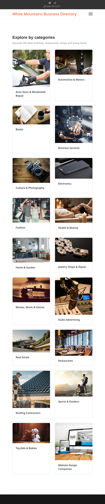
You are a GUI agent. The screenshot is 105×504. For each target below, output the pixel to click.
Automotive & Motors (71, 79)
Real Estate (22, 357)
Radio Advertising (69, 319)
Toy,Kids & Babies (26, 448)
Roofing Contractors (28, 413)
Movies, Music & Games (30, 307)
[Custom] (55, 2)
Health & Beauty (68, 227)
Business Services (69, 148)
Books (19, 129)
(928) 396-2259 (53, 6)
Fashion (20, 227)
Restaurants (65, 360)
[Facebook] (50, 2)
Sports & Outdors (68, 401)
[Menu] (91, 14)
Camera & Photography (30, 188)
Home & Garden (25, 267)
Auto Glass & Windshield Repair (31, 93)
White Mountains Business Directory (44, 14)
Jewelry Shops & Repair (72, 267)
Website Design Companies (67, 467)
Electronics (65, 183)
